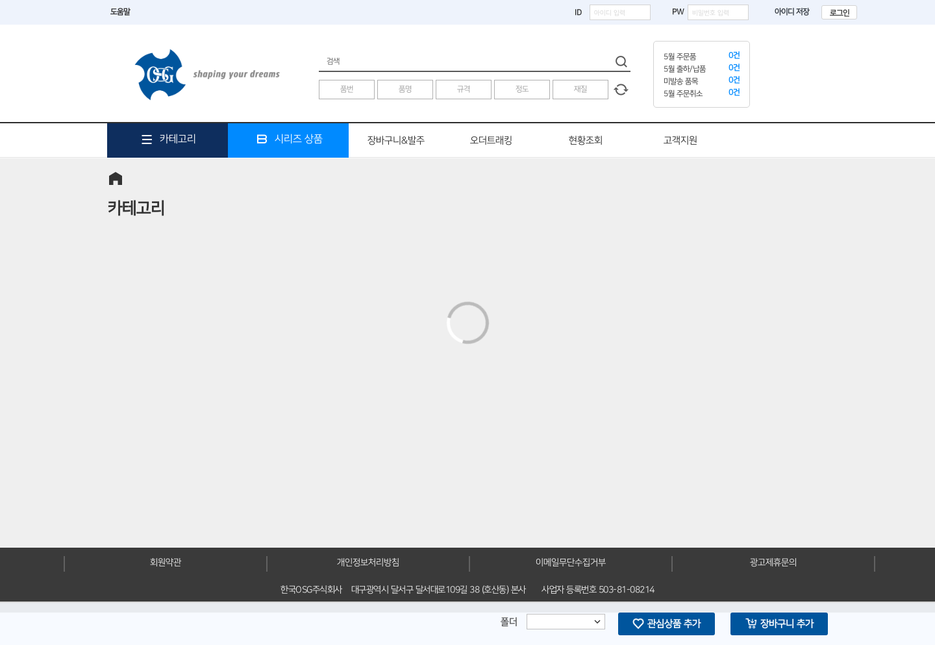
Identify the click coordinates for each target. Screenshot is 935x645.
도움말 (120, 12)
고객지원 (680, 140)
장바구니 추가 (779, 623)
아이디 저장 (785, 11)
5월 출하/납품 (685, 69)
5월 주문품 (680, 57)
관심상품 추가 (666, 623)
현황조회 (586, 140)
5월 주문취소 (683, 94)
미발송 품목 (681, 81)
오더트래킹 (491, 140)
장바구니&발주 (396, 140)
